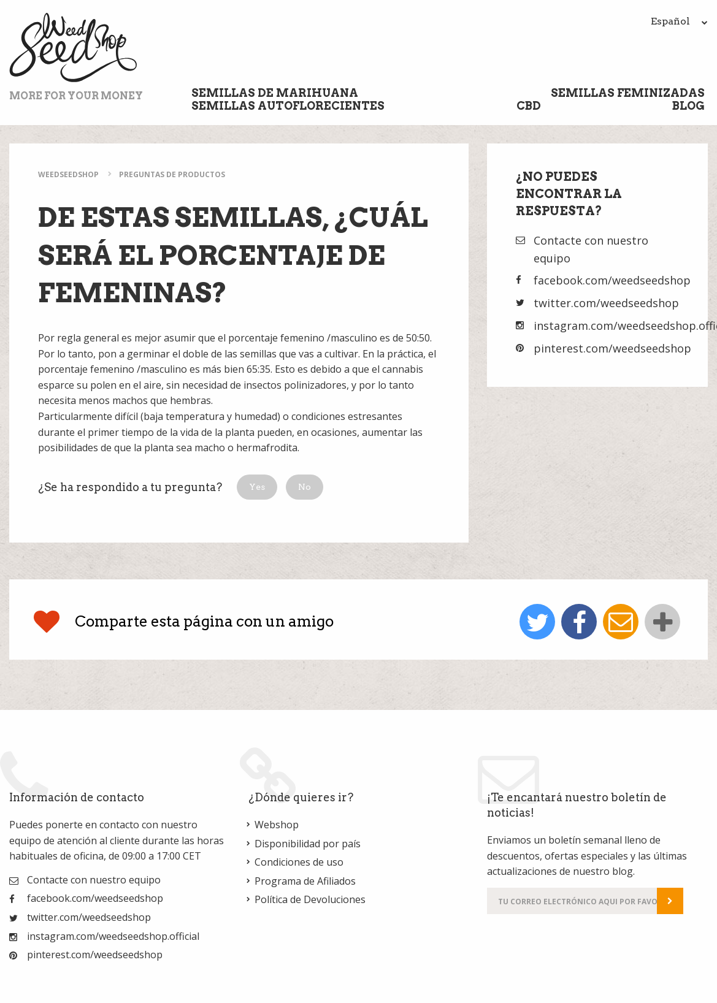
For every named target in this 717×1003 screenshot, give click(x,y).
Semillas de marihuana (274, 92)
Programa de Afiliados (305, 881)
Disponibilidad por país (308, 843)
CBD (528, 105)
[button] (257, 487)
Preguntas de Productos (172, 174)
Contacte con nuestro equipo (94, 880)
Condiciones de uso (299, 862)
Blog (688, 105)
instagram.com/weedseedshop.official (113, 936)
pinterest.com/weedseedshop (612, 348)
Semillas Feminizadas (628, 92)
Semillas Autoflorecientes (288, 105)
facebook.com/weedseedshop (612, 280)
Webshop (277, 824)
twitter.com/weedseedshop (606, 303)
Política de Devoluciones (310, 899)
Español (679, 21)
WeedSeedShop (68, 174)
